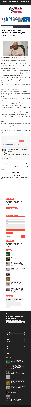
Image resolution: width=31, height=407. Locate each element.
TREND (13, 305)
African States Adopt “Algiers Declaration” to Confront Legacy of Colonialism (18, 278)
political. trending (10, 303)
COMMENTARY (9, 299)
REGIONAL (8, 305)
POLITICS (10, 39)
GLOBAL (27, 37)
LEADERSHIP (3, 39)
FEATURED (23, 37)
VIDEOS (22, 322)
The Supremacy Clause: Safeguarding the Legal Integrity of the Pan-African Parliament (18, 258)
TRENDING (14, 39)
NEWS (7, 39)
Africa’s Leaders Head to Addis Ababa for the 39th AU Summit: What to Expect (18, 254)
